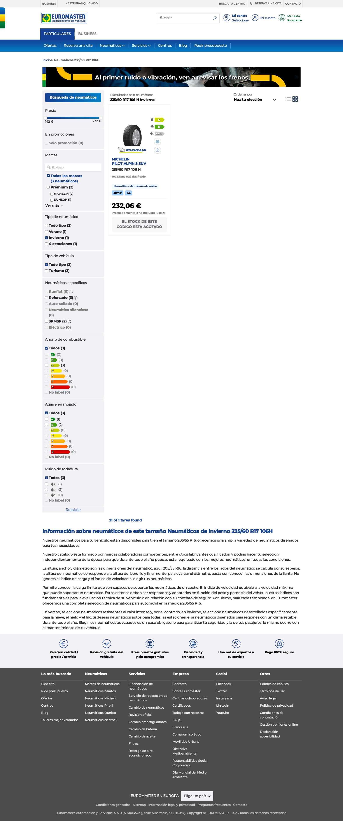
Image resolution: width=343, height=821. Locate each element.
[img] (157, 141)
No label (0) (59, 392)
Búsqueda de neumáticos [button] (73, 97)
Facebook (223, 684)
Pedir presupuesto (210, 46)
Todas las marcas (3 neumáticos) (66, 178)
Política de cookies (274, 684)
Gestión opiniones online (279, 725)
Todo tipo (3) (60, 225)
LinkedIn (222, 706)
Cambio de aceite (142, 736)
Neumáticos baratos (100, 691)
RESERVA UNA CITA (265, 3)
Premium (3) (62, 187)
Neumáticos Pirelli (99, 706)
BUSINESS (49, 3)
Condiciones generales (113, 805)
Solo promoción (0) (66, 143)
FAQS (176, 720)
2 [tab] (175, 82)
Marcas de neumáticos (102, 684)
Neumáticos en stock (101, 720)
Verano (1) (57, 232)
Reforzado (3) (61, 298)
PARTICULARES (57, 34)
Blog (183, 46)
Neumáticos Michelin (101, 698)
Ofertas (50, 46)
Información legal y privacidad (171, 805)
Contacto (179, 684)
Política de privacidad (276, 706)
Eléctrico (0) (60, 327)
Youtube (222, 713)
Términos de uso (272, 691)
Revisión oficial (140, 715)
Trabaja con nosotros (188, 713)
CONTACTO (293, 3)
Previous (46, 77)
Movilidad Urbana (185, 742)
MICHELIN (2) (64, 193)
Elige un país (195, 796)
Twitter (221, 691)
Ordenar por (243, 94)
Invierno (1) (59, 238)
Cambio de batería (143, 729)
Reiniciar (73, 510)
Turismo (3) (59, 271)
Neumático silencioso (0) (68, 312)
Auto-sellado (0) (63, 304)
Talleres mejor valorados (59, 720)
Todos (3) (57, 348)
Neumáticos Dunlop (100, 713)
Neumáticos (110, 46)
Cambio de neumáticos (146, 707)
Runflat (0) (58, 291)
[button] (71, 291)
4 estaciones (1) (63, 244)
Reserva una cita (78, 46)
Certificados (181, 706)
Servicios (139, 46)
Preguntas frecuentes (214, 805)
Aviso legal (268, 698)
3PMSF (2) (58, 321)
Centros (165, 46)
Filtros (133, 744)
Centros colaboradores (189, 698)
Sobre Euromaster (186, 691)
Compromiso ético (186, 734)
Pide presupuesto (54, 691)
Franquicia (180, 727)
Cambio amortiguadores (147, 722)
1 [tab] (168, 82)
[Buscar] (183, 17)
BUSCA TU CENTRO (232, 3)
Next (297, 77)
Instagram (224, 698)
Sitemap (139, 805)
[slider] (45, 118)
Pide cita (47, 684)
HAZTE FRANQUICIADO (79, 3)
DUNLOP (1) (62, 199)
